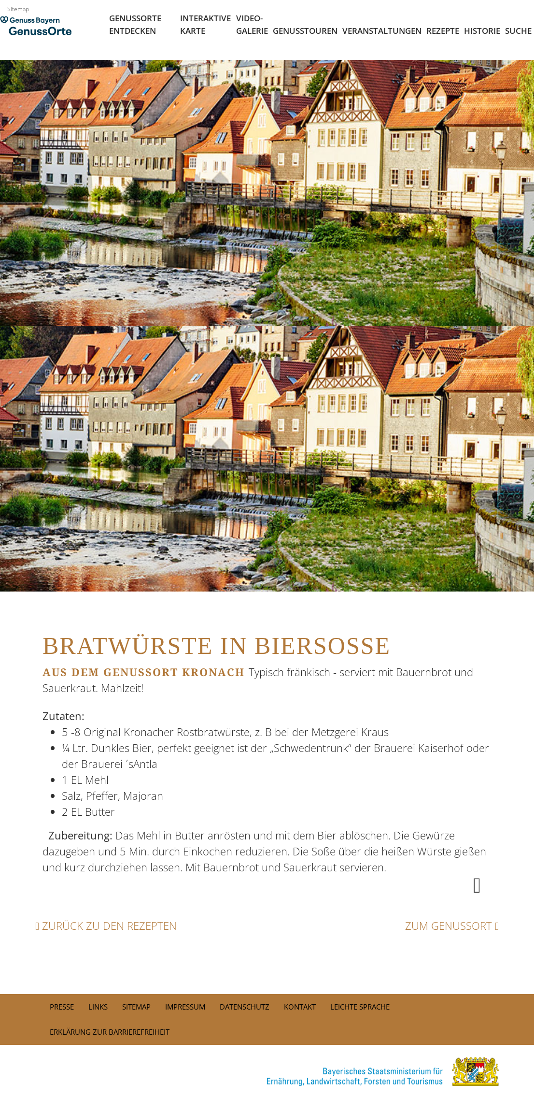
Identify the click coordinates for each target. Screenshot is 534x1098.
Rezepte (442, 30)
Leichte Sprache (360, 1006)
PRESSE (62, 1006)
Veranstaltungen (382, 30)
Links (98, 1006)
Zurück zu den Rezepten (106, 925)
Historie (482, 30)
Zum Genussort (452, 925)
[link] (267, 1071)
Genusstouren (305, 30)
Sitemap (18, 9)
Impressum (185, 1006)
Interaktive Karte (205, 24)
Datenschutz (244, 1006)
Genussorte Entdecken (135, 24)
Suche (518, 30)
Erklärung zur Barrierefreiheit (109, 1032)
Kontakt (300, 1006)
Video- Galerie (252, 24)
